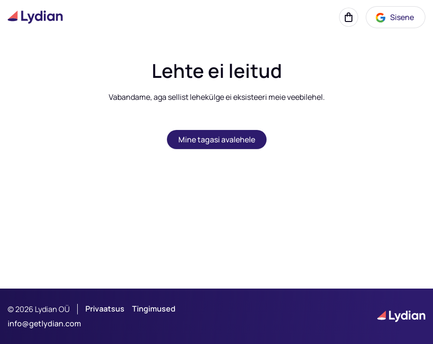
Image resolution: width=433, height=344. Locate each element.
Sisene (394, 17)
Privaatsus (104, 309)
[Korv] (348, 17)
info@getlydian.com (44, 323)
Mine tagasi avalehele (216, 139)
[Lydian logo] (35, 17)
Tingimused (153, 309)
